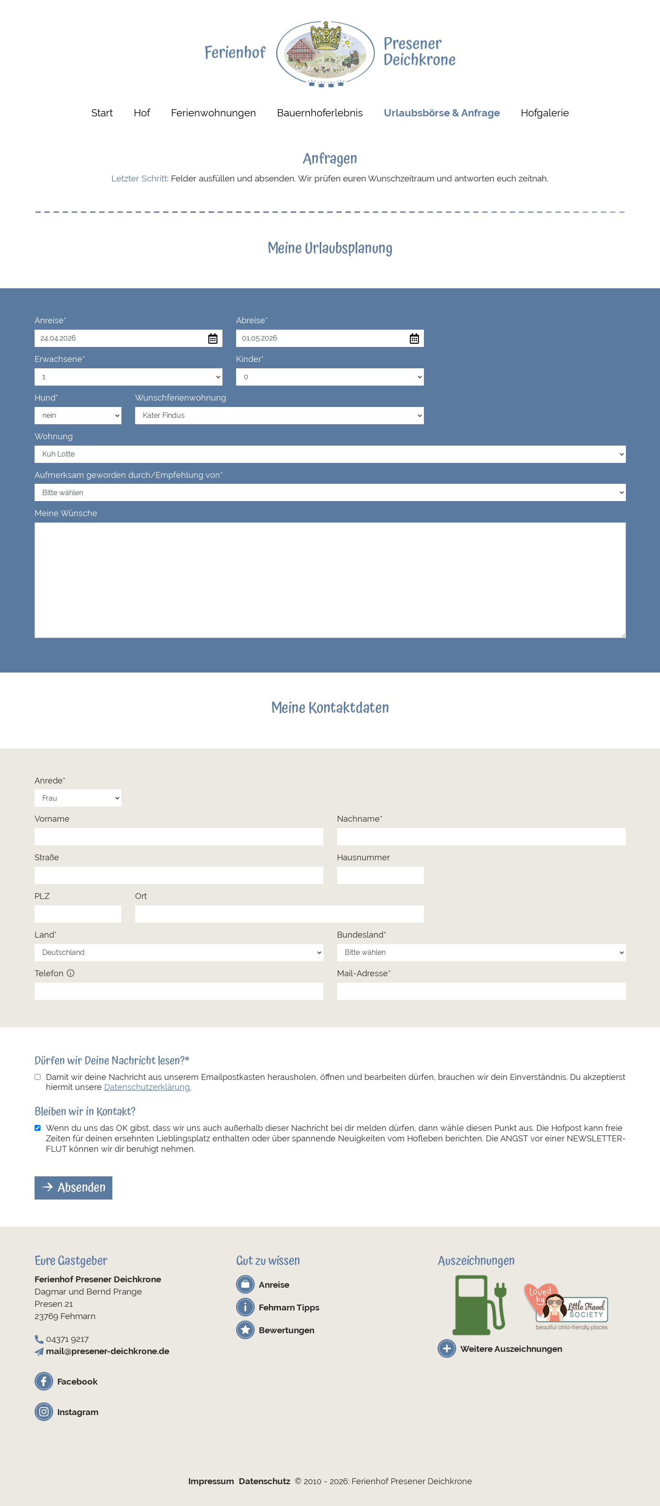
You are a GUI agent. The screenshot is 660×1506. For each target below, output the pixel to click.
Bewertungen (286, 1330)
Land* (46, 934)
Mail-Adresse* (364, 973)
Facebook (77, 1381)
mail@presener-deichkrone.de (107, 1351)
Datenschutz (264, 1481)
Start (102, 113)
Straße (47, 857)
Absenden (81, 1188)
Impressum (211, 1481)
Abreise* (252, 320)
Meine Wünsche (66, 513)
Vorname (52, 818)
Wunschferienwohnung (180, 397)
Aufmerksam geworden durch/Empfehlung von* (129, 475)
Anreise (274, 1285)
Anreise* (50, 320)
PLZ (42, 896)
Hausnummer (363, 857)
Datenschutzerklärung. (147, 1087)
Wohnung (54, 436)
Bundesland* (361, 934)
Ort (141, 896)
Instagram (78, 1412)
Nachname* (360, 818)
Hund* (46, 397)
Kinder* (250, 359)
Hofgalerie (545, 113)
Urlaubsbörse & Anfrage (442, 113)
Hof (142, 113)
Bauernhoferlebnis (320, 113)
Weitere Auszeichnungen (511, 1349)
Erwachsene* (60, 359)
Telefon (55, 973)
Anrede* (50, 780)
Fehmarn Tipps (289, 1307)
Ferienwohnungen (213, 113)
